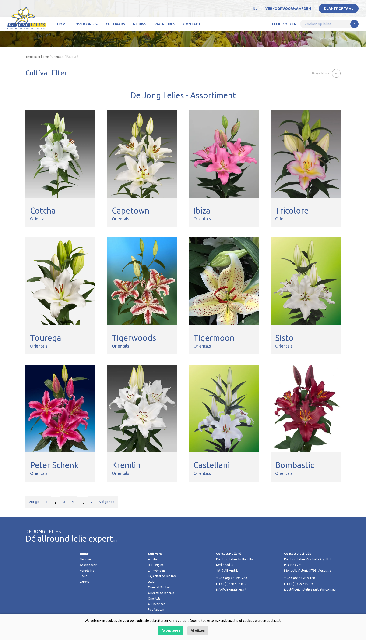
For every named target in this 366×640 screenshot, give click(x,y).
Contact (192, 24)
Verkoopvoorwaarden (288, 8)
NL (255, 8)
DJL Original (157, 565)
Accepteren (171, 630)
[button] (325, 73)
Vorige (34, 502)
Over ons (84, 24)
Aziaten (153, 559)
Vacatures (164, 24)
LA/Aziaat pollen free (163, 576)
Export (84, 581)
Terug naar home (37, 56)
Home (62, 24)
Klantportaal (338, 9)
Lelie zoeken (284, 24)
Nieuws (139, 24)
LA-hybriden (157, 570)
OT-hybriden (157, 604)
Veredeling (88, 570)
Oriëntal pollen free (162, 593)
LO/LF (152, 581)
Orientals (59, 56)
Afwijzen (198, 630)
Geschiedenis (89, 565)
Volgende (111, 502)
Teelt (84, 576)
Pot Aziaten (156, 609)
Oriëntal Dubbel (159, 587)
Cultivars (115, 24)
